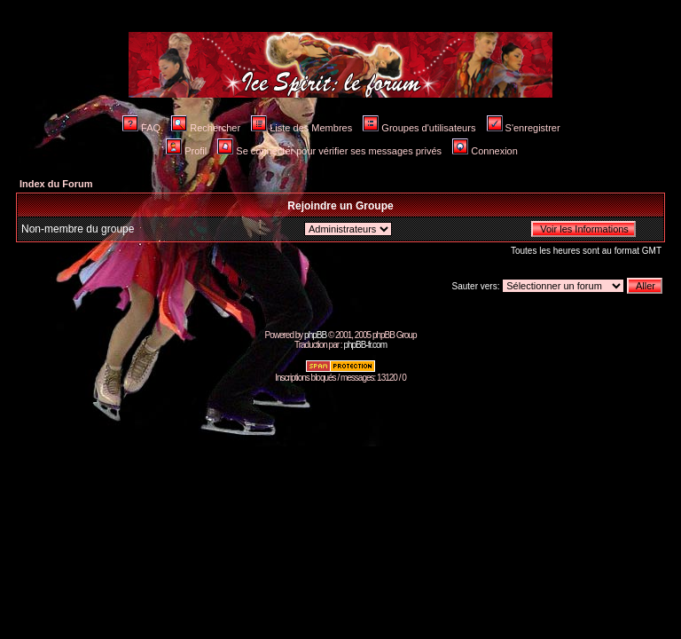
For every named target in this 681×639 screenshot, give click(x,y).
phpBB (315, 335)
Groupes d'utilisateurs (419, 127)
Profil (186, 151)
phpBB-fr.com (365, 345)
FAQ (141, 127)
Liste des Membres (301, 127)
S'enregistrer (523, 127)
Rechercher (205, 127)
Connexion (485, 151)
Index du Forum (56, 183)
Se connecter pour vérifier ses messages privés (329, 151)
